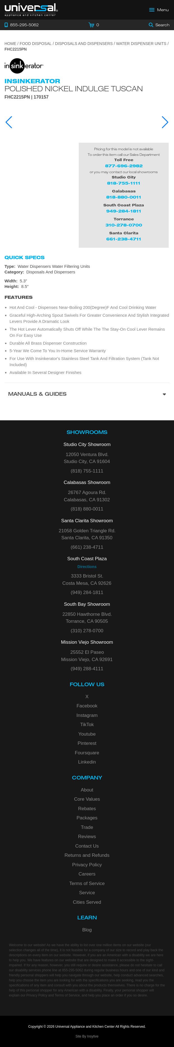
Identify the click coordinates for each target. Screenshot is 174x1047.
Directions (86, 566)
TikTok (87, 724)
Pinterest (87, 743)
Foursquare (87, 752)
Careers (86, 874)
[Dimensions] (87, 284)
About (87, 790)
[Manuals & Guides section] (87, 395)
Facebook (87, 706)
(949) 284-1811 (87, 592)
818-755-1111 (123, 183)
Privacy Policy (87, 864)
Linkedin (87, 762)
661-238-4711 (123, 239)
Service (87, 892)
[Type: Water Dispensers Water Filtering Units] (87, 266)
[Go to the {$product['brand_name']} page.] (24, 65)
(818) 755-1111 (87, 471)
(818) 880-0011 (87, 509)
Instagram (87, 715)
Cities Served (87, 902)
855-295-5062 (72, 970)
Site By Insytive (86, 1036)
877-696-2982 (124, 165)
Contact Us (87, 846)
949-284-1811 (123, 211)
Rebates (87, 808)
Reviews (87, 836)
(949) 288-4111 (87, 668)
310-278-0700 (123, 225)
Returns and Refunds (87, 855)
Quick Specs (24, 257)
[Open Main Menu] (159, 10)
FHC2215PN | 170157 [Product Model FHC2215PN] (26, 97)
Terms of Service (87, 883)
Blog (87, 929)
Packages (87, 818)
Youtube (87, 734)
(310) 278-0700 (87, 630)
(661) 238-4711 (87, 547)
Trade (87, 827)
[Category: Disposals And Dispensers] (87, 272)
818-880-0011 (123, 197)
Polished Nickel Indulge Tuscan (73, 88)
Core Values (87, 799)
